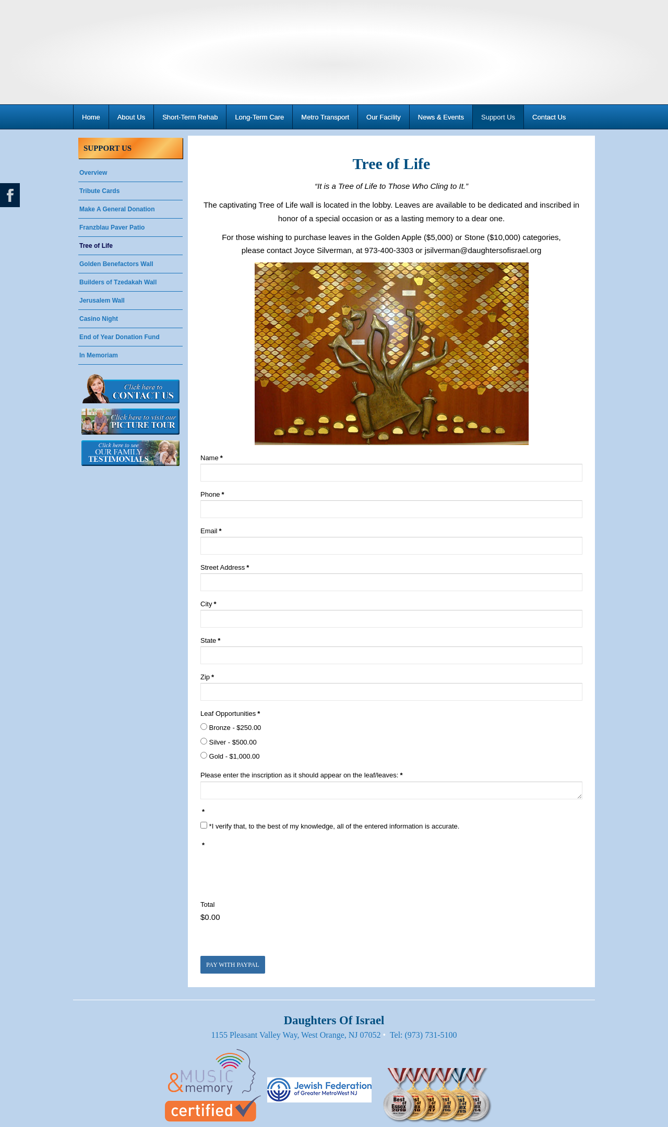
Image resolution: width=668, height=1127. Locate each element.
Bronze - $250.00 (230, 728)
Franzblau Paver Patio (112, 227)
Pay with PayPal (232, 964)
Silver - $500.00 (228, 742)
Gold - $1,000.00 (229, 756)
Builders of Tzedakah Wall (118, 282)
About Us (131, 117)
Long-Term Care (259, 117)
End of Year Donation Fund (119, 337)
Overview (93, 172)
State (210, 640)
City (208, 604)
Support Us (498, 117)
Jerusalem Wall (102, 300)
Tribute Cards (99, 191)
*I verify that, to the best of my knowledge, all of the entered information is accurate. (329, 826)
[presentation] (279, 871)
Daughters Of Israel (334, 52)
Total (207, 904)
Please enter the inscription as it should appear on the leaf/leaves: (301, 775)
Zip (207, 677)
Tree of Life (96, 245)
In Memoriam (98, 355)
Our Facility (383, 117)
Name (211, 458)
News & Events (441, 117)
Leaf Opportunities (230, 713)
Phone (212, 494)
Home (91, 117)
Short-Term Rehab (190, 117)
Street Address (224, 567)
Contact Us (549, 117)
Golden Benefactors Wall (116, 264)
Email (211, 531)
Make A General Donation (116, 209)
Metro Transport (325, 117)
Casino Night (98, 318)
